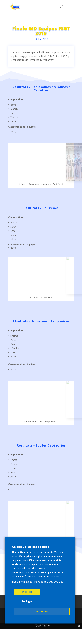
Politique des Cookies (50, 581)
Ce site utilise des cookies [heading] (30, 547)
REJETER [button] (27, 592)
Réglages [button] (27, 601)
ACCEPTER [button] (42, 611)
